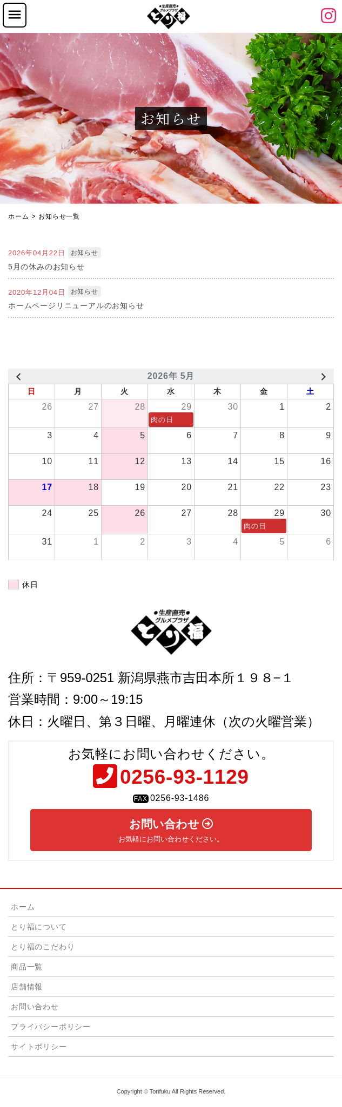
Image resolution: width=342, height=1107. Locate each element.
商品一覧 (27, 966)
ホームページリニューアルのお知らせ (76, 305)
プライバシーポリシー (51, 1026)
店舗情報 (27, 986)
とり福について (39, 926)
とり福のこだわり (43, 946)
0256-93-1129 (184, 776)
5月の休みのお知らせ (46, 266)
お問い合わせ (171, 830)
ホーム (23, 906)
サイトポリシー (39, 1046)
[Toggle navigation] (14, 15)
